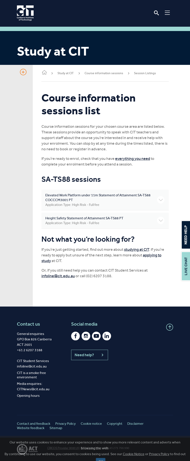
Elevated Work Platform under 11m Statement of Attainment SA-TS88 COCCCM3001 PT (104, 200)
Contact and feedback (33, 424)
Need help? (90, 355)
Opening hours (28, 396)
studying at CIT (136, 249)
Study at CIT (65, 73)
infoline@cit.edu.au (58, 276)
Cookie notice (91, 424)
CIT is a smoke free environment (31, 375)
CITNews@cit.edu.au (33, 389)
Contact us (28, 324)
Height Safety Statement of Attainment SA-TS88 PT (104, 220)
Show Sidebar (23, 72)
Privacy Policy (65, 424)
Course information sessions (104, 73)
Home (44, 72)
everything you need (132, 158)
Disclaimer (135, 424)
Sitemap (55, 428)
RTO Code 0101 (91, 448)
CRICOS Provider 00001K (63, 448)
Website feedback (30, 428)
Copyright (114, 424)
